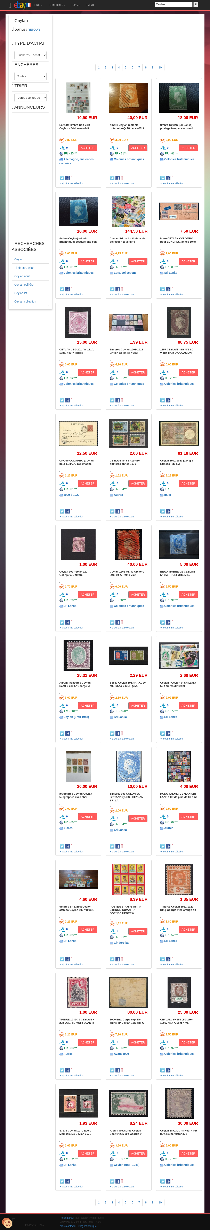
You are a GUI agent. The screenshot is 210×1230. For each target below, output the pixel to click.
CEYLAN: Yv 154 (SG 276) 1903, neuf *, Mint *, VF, (176, 1021)
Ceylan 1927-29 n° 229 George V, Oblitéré (73, 573)
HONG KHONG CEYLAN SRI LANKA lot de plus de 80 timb (178, 795)
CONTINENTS (57, 5)
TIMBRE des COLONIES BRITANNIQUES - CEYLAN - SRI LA (127, 797)
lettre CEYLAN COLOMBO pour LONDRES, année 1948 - (178, 240)
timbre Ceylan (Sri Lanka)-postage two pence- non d (176, 126)
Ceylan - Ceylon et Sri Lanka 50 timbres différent (178, 684)
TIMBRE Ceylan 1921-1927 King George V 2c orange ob (178, 908)
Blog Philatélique (88, 1226)
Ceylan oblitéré (23, 284)
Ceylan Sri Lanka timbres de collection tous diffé (127, 240)
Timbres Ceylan (24, 267)
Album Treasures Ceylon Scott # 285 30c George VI (126, 1132)
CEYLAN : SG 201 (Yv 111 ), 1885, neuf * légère (76, 351)
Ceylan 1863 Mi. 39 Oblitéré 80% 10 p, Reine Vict (127, 573)
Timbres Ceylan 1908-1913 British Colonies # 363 (126, 351)
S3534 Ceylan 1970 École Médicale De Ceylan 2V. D (75, 1132)
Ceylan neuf (22, 276)
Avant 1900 (121, 1053)
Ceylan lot (20, 293)
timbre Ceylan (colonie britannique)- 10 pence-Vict (127, 126)
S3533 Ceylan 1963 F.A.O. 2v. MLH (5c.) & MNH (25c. (128, 684)
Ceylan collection (25, 301)
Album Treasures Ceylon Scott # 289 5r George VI (75, 684)
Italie (167, 494)
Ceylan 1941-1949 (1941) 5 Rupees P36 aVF (176, 462)
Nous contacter (68, 1226)
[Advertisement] (30, 176)
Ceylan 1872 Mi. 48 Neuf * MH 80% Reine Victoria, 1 (178, 1132)
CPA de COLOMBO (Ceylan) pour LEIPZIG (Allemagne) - (77, 462)
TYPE (38, 5)
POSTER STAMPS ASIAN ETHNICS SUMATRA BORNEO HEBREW (125, 910)
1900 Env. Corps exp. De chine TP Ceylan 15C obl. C (127, 1021)
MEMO (90, 5)
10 (160, 67)
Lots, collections (125, 272)
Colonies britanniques (129, 159)
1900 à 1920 (71, 494)
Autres (118, 494)
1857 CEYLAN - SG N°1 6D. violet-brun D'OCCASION (177, 351)
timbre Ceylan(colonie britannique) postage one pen (78, 240)
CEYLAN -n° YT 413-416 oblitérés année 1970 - (125, 462)
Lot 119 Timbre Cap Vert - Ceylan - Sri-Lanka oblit (75, 126)
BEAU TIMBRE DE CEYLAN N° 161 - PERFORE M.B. (177, 573)
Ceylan (18, 259)
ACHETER (88, 148)
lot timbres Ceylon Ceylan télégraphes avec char (75, 795)
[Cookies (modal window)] (7, 1223)
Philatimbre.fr (67, 1217)
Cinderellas (121, 942)
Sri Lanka (170, 272)
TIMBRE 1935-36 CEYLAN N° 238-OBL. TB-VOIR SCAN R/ (77, 1021)
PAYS (75, 5)
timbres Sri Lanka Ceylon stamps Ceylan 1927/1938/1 (76, 908)
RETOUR (34, 29)
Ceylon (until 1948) (76, 717)
